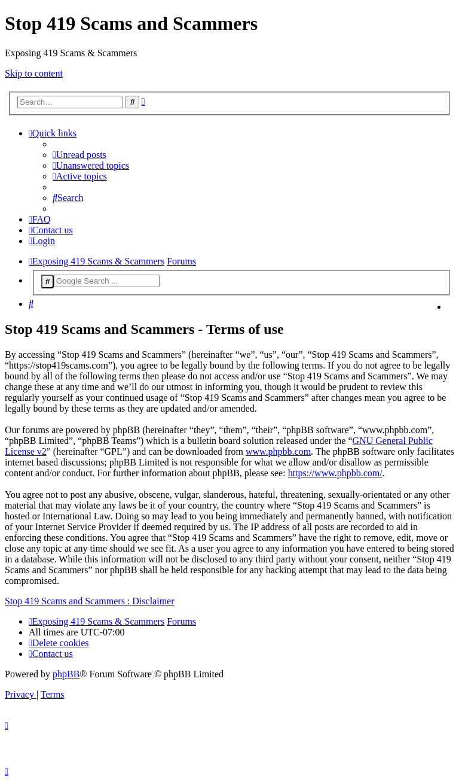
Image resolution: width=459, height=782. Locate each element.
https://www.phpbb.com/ (335, 473)
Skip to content (34, 73)
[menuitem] (79, 155)
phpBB (66, 674)
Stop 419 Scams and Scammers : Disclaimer (90, 601)
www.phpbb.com (278, 451)
